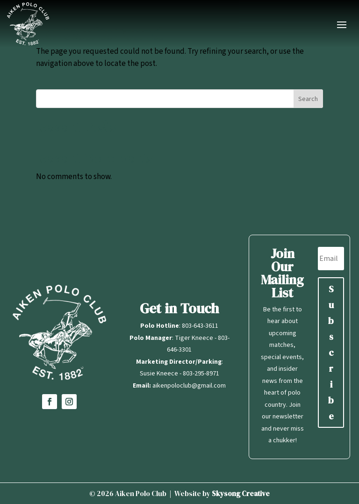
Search (308, 99)
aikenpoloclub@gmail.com (189, 385)
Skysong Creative (241, 493)
